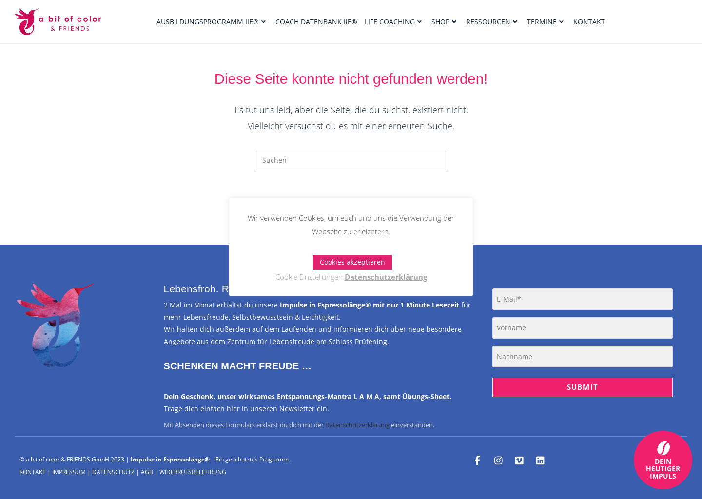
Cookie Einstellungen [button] (309, 277)
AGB (147, 472)
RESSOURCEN (491, 21)
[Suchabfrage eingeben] (351, 160)
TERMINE (545, 21)
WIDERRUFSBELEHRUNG (192, 472)
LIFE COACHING (393, 21)
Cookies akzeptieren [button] (352, 262)
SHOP (443, 21)
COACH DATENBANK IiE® (316, 21)
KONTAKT (589, 21)
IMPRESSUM (69, 472)
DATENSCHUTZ (113, 472)
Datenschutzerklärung (357, 425)
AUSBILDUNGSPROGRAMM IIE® (211, 21)
